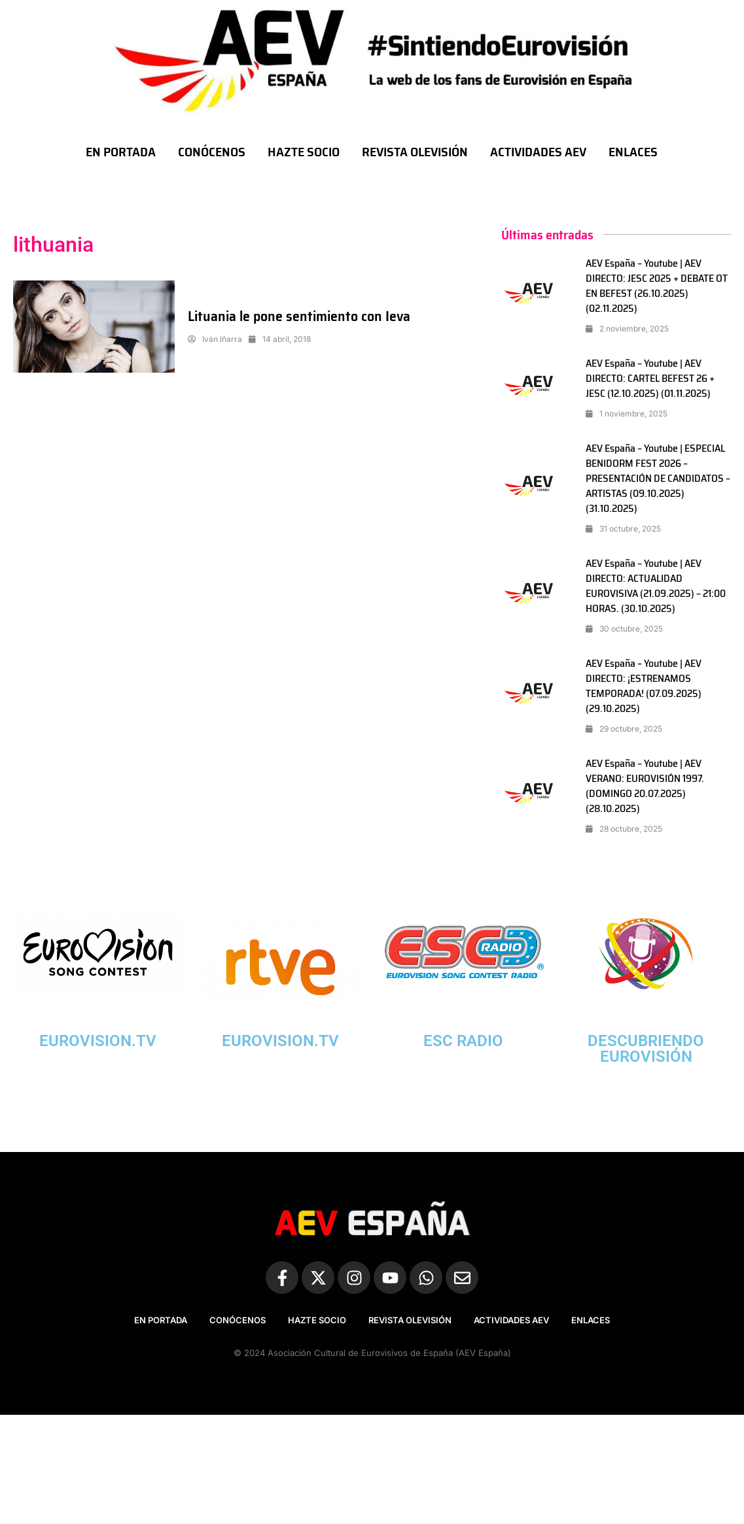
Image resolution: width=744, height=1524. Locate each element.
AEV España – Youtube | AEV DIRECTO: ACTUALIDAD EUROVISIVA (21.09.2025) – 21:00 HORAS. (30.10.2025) (656, 586)
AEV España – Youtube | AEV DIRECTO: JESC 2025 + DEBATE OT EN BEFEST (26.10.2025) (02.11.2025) (657, 285)
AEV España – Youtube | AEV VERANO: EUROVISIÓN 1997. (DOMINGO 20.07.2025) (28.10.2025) (645, 786)
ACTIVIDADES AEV (538, 151)
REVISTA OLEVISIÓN (415, 151)
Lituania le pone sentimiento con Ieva (299, 316)
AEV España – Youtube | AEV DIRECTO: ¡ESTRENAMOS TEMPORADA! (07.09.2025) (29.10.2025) (643, 686)
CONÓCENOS (211, 151)
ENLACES (633, 151)
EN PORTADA (121, 151)
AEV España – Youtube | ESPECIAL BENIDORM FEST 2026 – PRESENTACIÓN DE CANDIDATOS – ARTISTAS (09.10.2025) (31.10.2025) (658, 478)
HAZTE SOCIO (304, 151)
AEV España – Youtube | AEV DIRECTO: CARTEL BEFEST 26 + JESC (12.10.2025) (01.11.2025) (650, 378)
